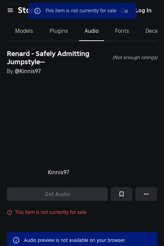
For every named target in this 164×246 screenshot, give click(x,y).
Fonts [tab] (122, 30)
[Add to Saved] (122, 194)
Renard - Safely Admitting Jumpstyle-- (48, 58)
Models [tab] (24, 30)
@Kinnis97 (28, 71)
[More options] (146, 194)
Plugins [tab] (59, 30)
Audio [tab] (92, 30)
